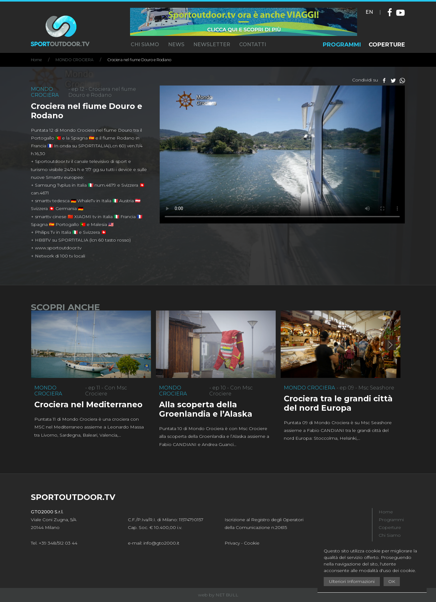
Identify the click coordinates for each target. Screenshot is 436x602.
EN (369, 12)
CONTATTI (252, 44)
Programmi (391, 519)
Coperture (390, 527)
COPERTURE (387, 44)
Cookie (251, 543)
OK (391, 581)
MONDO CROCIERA (75, 59)
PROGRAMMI (342, 44)
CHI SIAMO (145, 44)
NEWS (176, 44)
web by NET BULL (218, 595)
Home (36, 59)
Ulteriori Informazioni (352, 581)
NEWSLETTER (211, 44)
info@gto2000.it (161, 543)
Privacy (232, 543)
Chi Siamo (390, 535)
